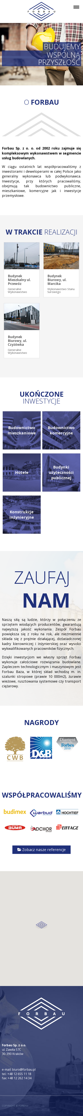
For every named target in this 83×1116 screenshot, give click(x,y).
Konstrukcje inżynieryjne (21, 514)
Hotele (21, 472)
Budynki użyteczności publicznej (61, 472)
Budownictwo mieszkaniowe (22, 430)
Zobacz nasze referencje (41, 849)
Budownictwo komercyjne (61, 430)
